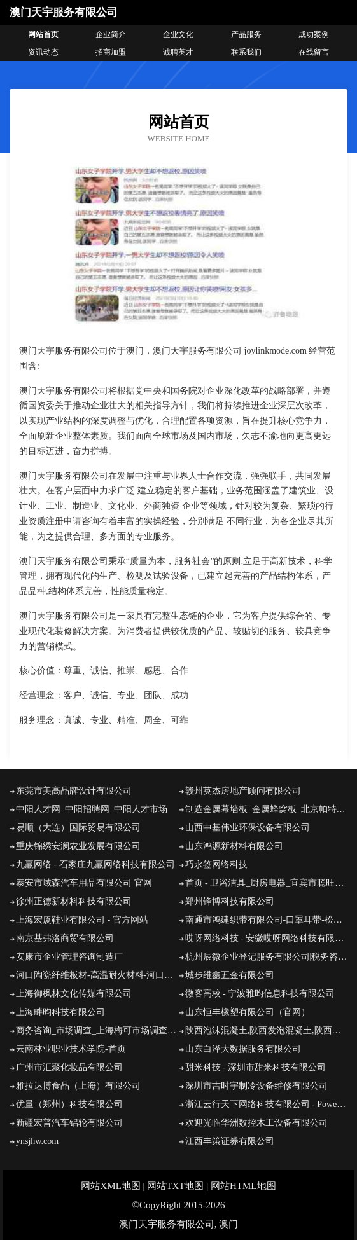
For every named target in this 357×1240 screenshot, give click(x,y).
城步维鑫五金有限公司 (229, 975)
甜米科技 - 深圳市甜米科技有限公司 (255, 1067)
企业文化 (178, 34)
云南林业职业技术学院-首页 (71, 1049)
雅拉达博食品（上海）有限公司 (78, 1086)
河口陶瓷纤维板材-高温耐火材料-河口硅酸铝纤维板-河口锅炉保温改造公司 (97, 975)
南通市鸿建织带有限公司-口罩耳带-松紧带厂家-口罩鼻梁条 (266, 920)
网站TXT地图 (175, 1186)
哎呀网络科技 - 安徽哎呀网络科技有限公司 (266, 938)
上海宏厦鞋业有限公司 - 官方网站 (82, 920)
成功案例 (313, 34)
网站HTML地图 (243, 1186)
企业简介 (110, 34)
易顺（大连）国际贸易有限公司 (78, 827)
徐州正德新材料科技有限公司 (74, 901)
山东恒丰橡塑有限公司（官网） (247, 1012)
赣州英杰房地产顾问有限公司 (243, 791)
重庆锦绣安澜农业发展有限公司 (78, 846)
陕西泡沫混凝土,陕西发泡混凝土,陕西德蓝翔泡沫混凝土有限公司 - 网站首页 (266, 1030)
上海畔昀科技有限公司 (60, 1012)
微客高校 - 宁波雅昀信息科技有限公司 (260, 993)
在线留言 (313, 52)
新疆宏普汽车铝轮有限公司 (69, 1122)
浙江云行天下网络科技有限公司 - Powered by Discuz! (266, 1104)
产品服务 (246, 34)
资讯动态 (43, 52)
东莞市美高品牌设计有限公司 (74, 791)
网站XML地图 (110, 1186)
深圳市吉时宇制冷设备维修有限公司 (256, 1086)
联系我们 (246, 52)
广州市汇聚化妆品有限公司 (69, 1067)
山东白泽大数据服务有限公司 (243, 1049)
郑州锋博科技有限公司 (229, 901)
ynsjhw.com (37, 1141)
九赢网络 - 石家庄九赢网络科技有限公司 (95, 864)
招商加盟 (110, 52)
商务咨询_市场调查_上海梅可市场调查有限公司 (97, 1030)
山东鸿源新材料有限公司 (234, 846)
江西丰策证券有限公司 (229, 1141)
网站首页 (43, 34)
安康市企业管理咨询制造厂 (69, 956)
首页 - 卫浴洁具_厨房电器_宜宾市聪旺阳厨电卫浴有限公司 (266, 883)
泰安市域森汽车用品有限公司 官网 (84, 883)
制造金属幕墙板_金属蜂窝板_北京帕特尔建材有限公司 (266, 809)
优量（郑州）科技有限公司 (69, 1104)
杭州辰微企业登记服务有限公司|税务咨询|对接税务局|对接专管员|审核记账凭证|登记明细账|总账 (266, 956)
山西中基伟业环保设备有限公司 (247, 827)
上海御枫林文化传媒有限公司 (74, 993)
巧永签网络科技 (216, 864)
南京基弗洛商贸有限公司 (65, 938)
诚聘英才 (178, 52)
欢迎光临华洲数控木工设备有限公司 (256, 1122)
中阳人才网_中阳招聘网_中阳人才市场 (91, 809)
